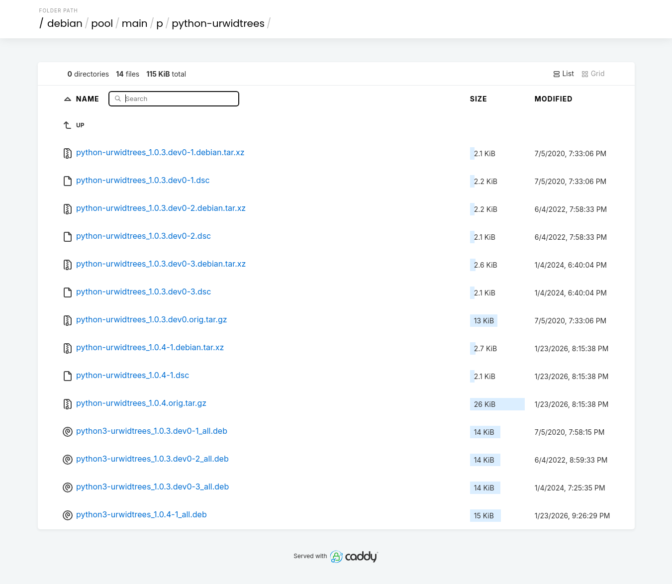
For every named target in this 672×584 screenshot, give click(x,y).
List (563, 73)
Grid (593, 73)
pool (102, 23)
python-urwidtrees (218, 23)
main (135, 23)
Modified (554, 99)
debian (65, 23)
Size (478, 99)
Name (88, 98)
